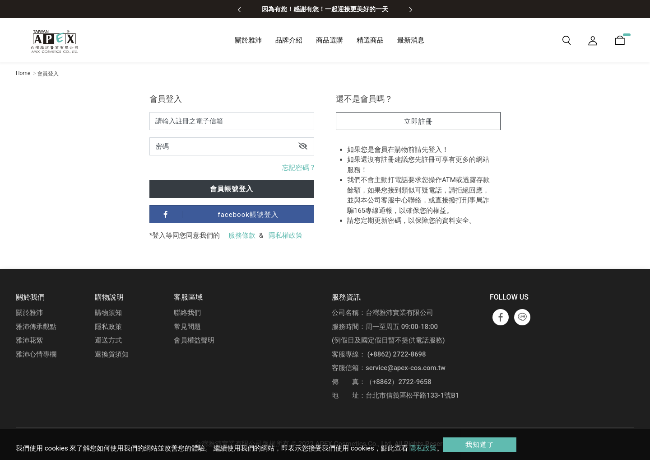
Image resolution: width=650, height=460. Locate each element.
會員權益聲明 (194, 340)
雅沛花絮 (29, 340)
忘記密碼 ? (298, 168)
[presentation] (239, 9)
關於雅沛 (29, 313)
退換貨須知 (112, 354)
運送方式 (108, 340)
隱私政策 (108, 327)
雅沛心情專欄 (36, 354)
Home (23, 73)
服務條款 (241, 235)
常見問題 (187, 327)
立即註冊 (418, 121)
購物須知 (108, 313)
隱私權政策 (285, 235)
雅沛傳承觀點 (36, 327)
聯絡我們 (187, 313)
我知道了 (479, 445)
